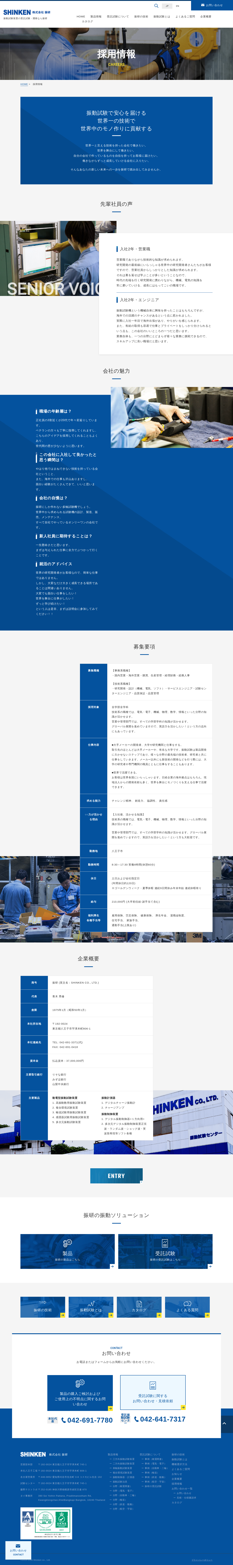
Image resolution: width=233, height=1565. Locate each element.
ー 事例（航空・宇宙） (154, 1482)
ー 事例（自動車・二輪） (155, 1468)
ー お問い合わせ (182, 1493)
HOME (81, 16)
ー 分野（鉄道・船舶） (122, 1505)
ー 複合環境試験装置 (121, 1473)
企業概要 (206, 16)
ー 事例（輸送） (150, 1473)
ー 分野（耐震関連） (121, 1486)
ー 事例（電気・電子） (154, 1464)
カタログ (87, 21)
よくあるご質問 (185, 16)
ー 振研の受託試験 (151, 1486)
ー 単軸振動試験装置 (121, 1468)
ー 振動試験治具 (118, 1482)
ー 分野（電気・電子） (122, 1491)
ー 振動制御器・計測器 (122, 1477)
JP (167, 6)
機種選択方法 (179, 1464)
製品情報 (96, 16)
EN (177, 6)
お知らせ (177, 1474)
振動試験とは (162, 16)
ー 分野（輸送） (118, 1500)
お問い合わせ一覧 (182, 1489)
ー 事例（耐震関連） (152, 1459)
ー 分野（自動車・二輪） (123, 1495)
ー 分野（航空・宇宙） (122, 1509)
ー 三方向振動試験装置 (122, 1459)
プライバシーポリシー (202, 1560)
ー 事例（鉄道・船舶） (154, 1477)
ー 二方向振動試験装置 (122, 1464)
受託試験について (118, 16)
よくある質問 (187, 1310)
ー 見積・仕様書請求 (184, 1498)
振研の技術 (141, 16)
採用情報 (177, 1484)
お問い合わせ (214, 5)
